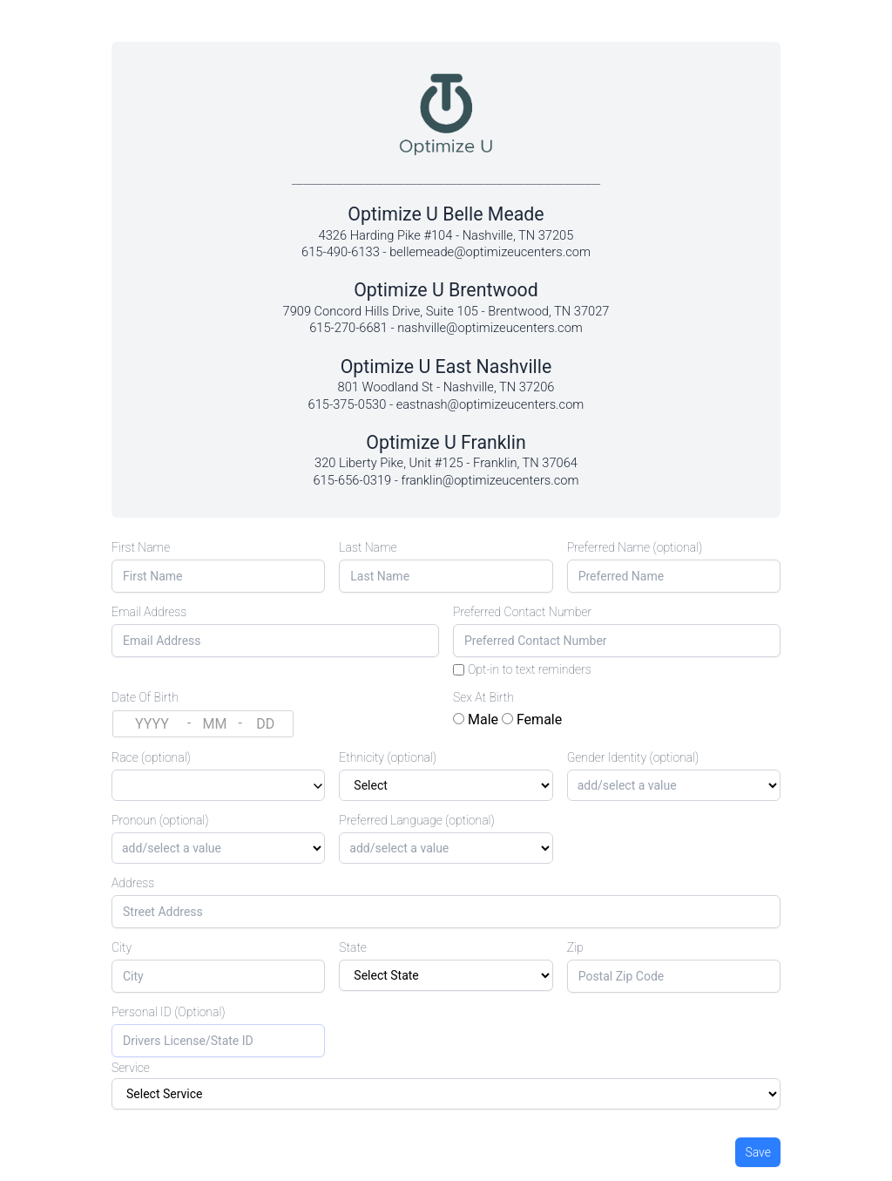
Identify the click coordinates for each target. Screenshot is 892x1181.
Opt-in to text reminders (529, 669)
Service (131, 1068)
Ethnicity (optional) (387, 757)
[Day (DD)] (265, 724)
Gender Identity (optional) (633, 757)
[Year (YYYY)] (152, 724)
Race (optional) (151, 757)
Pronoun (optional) (160, 820)
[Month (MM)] (214, 724)
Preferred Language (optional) (416, 820)
